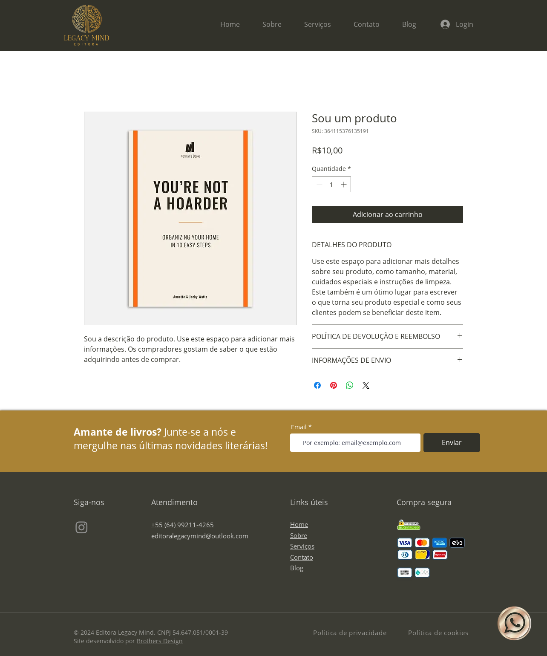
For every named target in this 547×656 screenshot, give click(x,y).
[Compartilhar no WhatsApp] (350, 385)
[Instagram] (81, 527)
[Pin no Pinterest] (333, 385)
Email (299, 427)
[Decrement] (318, 184)
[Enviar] (451, 442)
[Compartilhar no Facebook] (317, 385)
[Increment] (344, 184)
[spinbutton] (331, 184)
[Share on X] (366, 385)
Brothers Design (160, 641)
